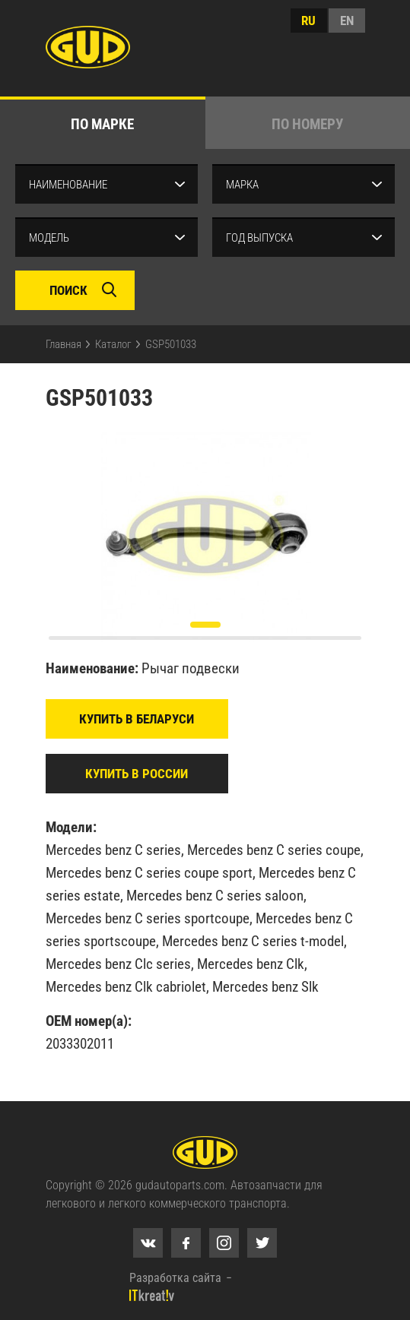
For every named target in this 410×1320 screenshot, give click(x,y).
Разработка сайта (175, 1278)
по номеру (307, 124)
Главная (63, 344)
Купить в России (136, 773)
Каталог (113, 344)
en (347, 20)
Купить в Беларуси (136, 718)
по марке (102, 124)
